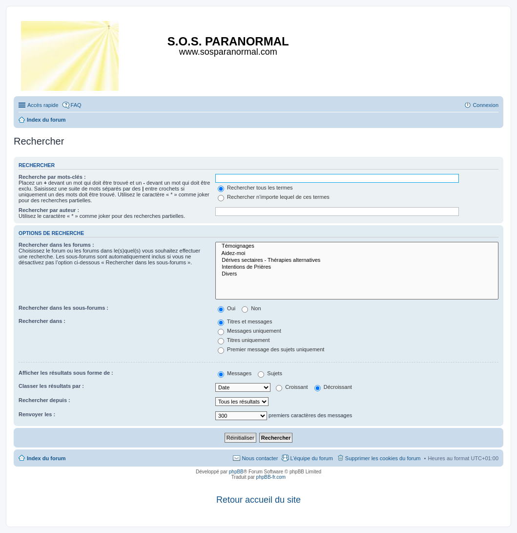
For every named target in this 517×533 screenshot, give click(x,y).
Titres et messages (245, 321)
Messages (234, 373)
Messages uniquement (249, 331)
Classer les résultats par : (51, 386)
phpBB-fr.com (271, 477)
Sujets (270, 373)
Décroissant (333, 387)
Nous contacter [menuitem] (260, 458)
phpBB (236, 471)
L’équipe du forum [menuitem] (311, 458)
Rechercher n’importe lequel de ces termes (274, 197)
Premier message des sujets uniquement (271, 349)
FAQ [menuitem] (76, 105)
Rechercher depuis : (44, 400)
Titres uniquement (244, 340)
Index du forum (46, 458)
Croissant (292, 387)
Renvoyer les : (37, 414)
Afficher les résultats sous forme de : (66, 373)
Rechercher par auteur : (49, 210)
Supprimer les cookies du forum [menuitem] (383, 458)
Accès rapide (43, 105)
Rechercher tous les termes (255, 188)
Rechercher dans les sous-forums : (63, 308)
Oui (226, 308)
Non (251, 308)
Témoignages (356, 246)
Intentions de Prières (356, 267)
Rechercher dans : (42, 321)
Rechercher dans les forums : (56, 245)
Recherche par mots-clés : (52, 177)
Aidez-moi (356, 253)
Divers (356, 274)
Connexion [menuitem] (485, 105)
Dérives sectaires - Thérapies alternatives (356, 260)
